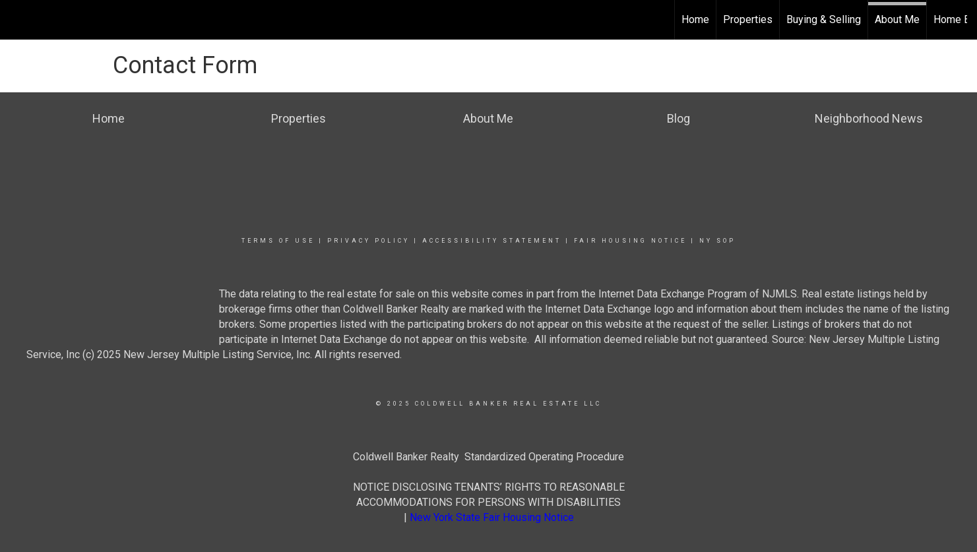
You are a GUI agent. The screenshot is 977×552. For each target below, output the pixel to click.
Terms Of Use (278, 240)
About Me (897, 19)
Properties (747, 19)
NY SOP (717, 240)
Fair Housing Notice (630, 240)
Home (695, 19)
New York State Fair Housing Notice (492, 517)
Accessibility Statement (491, 240)
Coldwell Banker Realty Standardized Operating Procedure (488, 456)
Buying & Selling (823, 19)
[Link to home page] (17, 20)
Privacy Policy (368, 240)
